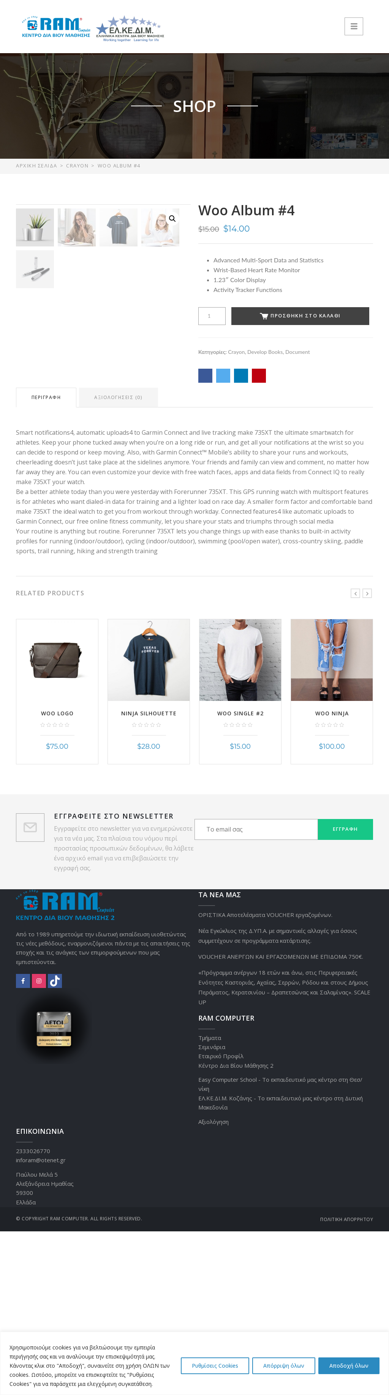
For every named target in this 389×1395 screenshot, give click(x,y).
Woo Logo (57, 877)
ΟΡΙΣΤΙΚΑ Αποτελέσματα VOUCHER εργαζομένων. (265, 1078)
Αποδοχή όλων (348, 1365)
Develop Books (265, 352)
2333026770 (33, 1314)
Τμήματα (209, 1201)
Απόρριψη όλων (283, 1365)
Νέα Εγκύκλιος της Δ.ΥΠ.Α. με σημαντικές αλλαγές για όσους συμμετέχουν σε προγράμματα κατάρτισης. (277, 1099)
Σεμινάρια (211, 1210)
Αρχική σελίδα (36, 165)
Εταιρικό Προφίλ (221, 1220)
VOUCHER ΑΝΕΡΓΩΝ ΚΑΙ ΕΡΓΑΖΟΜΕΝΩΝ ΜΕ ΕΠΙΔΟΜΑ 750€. (280, 1120)
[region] (194, 1363)
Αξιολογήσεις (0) (119, 561)
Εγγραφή (345, 992)
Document (297, 352)
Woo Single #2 (240, 877)
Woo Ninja (332, 877)
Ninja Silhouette (149, 877)
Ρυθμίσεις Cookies (215, 1365)
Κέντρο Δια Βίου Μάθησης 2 (236, 1229)
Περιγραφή (46, 561)
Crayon (77, 165)
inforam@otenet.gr (41, 1324)
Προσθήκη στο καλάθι (300, 316)
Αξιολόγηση (213, 1285)
